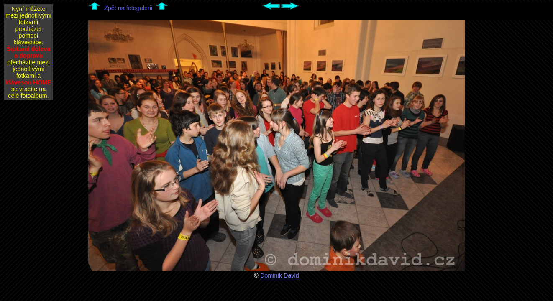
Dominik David (279, 275)
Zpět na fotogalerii (128, 8)
